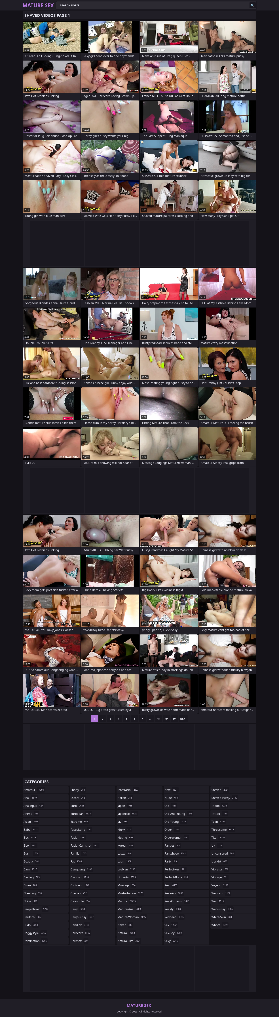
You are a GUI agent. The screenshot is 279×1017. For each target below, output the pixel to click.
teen (218, 821)
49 (166, 718)
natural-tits (129, 941)
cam (31, 869)
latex (124, 853)
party (171, 861)
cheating (33, 893)
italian (125, 798)
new (171, 790)
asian (31, 821)
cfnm (31, 885)
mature (127, 901)
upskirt (219, 861)
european (81, 813)
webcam (221, 893)
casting (32, 877)
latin (124, 861)
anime (31, 813)
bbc (30, 837)
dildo (31, 925)
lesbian (126, 869)
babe (31, 829)
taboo (219, 805)
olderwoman (176, 837)
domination (36, 941)
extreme (80, 821)
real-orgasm (177, 901)
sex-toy (173, 933)
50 (174, 718)
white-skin (222, 917)
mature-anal (129, 909)
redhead (174, 917)
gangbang (82, 869)
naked (125, 925)
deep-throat (36, 909)
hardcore (81, 933)
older (172, 829)
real (171, 885)
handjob (80, 925)
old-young (175, 821)
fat (77, 861)
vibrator (220, 869)
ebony (78, 790)
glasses (79, 893)
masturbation (130, 893)
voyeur (220, 885)
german (80, 877)
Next (183, 718)
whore (219, 925)
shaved (220, 790)
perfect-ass (175, 869)
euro (78, 805)
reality (173, 909)
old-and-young (178, 813)
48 (158, 718)
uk (217, 845)
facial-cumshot (85, 845)
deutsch (32, 917)
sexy (171, 941)
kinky (124, 829)
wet (218, 901)
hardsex (80, 941)
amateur (34, 790)
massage (126, 885)
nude (171, 798)
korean (125, 845)
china (31, 901)
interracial (128, 790)
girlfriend (80, 885)
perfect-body (176, 877)
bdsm (31, 853)
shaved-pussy (224, 798)
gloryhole (81, 901)
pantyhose (175, 853)
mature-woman (132, 917)
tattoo (219, 813)
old (170, 805)
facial (78, 837)
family (79, 853)
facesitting (81, 829)
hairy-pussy (83, 917)
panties (172, 845)
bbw (30, 845)
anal (31, 798)
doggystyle (35, 933)
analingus (34, 805)
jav (122, 821)
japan (125, 805)
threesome (223, 829)
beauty (32, 861)
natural (126, 933)
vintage (220, 877)
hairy (78, 909)
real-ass (174, 893)
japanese (127, 813)
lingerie (127, 877)
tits (218, 837)
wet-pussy (222, 909)
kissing (125, 837)
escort (78, 798)
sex (171, 925)
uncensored (222, 853)
